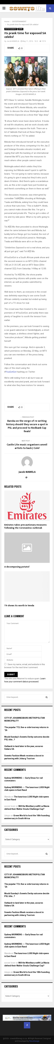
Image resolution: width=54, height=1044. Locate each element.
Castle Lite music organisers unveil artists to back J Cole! (27, 446)
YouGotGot (11, 372)
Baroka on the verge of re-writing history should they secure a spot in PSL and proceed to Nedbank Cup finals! (27, 426)
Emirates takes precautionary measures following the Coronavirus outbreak (25, 526)
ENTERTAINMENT (11, 29)
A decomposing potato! (16, 567)
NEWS (21, 29)
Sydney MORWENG (13, 778)
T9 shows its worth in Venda (19, 606)
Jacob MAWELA (13, 41)
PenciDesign (34, 1041)
